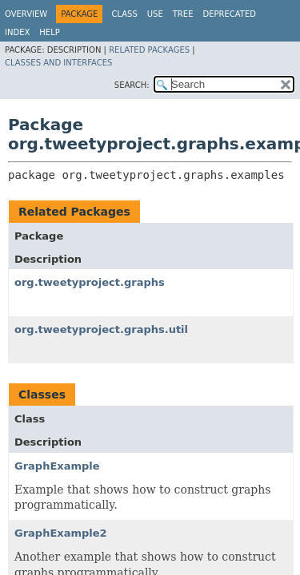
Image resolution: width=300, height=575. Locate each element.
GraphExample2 (60, 533)
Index (17, 32)
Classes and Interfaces (58, 62)
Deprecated (229, 14)
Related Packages (149, 50)
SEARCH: (132, 85)
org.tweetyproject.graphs (89, 282)
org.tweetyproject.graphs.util (101, 329)
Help (49, 32)
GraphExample (57, 466)
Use (155, 14)
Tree (183, 14)
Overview (26, 14)
